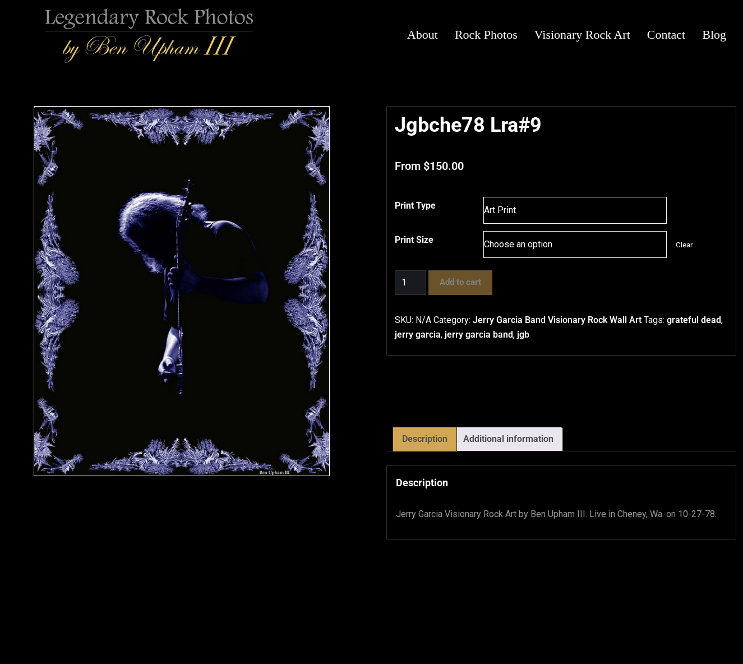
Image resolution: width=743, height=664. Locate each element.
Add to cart (460, 282)
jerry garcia (418, 334)
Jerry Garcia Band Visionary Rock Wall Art (557, 320)
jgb (523, 334)
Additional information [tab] (508, 439)
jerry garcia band (479, 334)
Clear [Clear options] (684, 245)
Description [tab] (424, 439)
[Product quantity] (410, 282)
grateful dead (694, 320)
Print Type (415, 205)
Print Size (414, 239)
